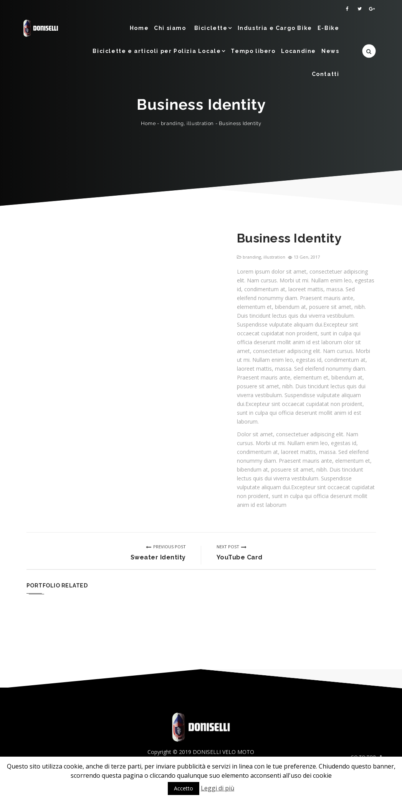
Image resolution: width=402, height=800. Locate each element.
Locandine (298, 51)
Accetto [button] (183, 788)
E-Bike (328, 28)
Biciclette (211, 28)
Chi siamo (170, 28)
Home (139, 28)
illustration (200, 123)
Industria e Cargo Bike (275, 28)
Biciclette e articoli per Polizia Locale (157, 51)
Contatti (325, 74)
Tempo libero (253, 51)
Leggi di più (217, 788)
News (330, 51)
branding (172, 123)
